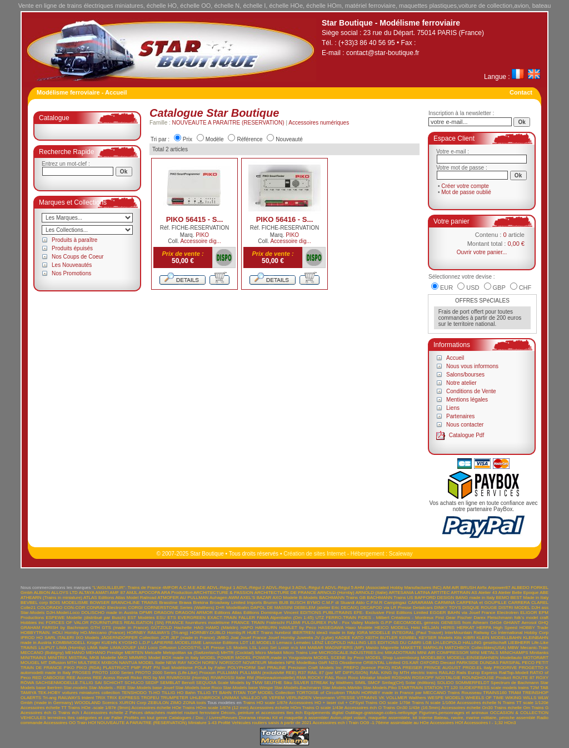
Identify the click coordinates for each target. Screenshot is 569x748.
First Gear (445, 617)
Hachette (183, 627)
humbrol (282, 632)
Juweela (305, 637)
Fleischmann (499, 617)
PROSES (81, 672)
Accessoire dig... (200, 241)
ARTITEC (440, 592)
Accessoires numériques (318, 123)
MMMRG (138, 657)
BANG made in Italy (475, 597)
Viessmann (324, 697)
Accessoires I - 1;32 (483, 722)
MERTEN (133, 652)
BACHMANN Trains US (390, 597)
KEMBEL (408, 637)
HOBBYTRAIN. (36, 632)
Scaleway (401, 554)
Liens (453, 408)
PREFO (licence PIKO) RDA (372, 667)
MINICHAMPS (514, 652)
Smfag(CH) (393, 682)
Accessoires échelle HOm (275, 707)
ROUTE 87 (523, 677)
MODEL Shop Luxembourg (392, 657)
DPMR (146, 612)
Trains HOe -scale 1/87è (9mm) (99, 707)
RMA (301, 677)
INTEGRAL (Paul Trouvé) (417, 632)
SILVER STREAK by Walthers (323, 682)
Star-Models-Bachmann (297, 687)
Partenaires (460, 416)
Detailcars (423, 607)
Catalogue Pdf (466, 435)
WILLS (529, 697)
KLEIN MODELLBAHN (498, 637)
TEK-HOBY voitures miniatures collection (79, 692)
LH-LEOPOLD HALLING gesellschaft (469, 642)
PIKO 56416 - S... (284, 219)
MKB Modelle (102, 657)
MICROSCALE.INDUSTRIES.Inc (351, 652)
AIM (447, 587)
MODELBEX (433, 657)
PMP (136, 667)
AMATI (102, 592)
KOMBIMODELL (69, 642)
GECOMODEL (407, 622)
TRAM (514, 692)
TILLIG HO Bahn (179, 692)
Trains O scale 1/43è (322, 707)
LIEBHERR (519, 642)
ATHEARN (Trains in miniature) (51, 597)
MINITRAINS (33, 657)
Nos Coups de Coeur (77, 257)
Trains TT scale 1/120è (525, 702)
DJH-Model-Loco (62, 612)
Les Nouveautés (72, 265)
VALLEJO (250, 697)
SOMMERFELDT (472, 682)
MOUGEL (30, 662)
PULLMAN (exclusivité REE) (267, 672)
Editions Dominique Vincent (270, 612)
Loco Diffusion (162, 647)
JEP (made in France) (193, 637)
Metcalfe (153, 652)
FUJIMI (293, 622)
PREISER (412, 667)
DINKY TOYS (447, 607)
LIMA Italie (97, 647)
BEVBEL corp (34, 602)
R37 (302, 672)
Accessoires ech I (329, 722)
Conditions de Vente (471, 391)
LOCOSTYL (190, 647)
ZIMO (176, 702)
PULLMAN (227, 672)
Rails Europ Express (476, 672)
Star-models (75, 687)
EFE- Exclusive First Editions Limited (391, 612)
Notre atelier (461, 383)
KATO (358, 637)
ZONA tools (194, 702)
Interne (426, 717)
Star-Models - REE (107, 687)
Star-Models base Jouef (150, 687)
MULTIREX (89, 662)
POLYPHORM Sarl (246, 667)
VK (381, 697)
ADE (201, 587)
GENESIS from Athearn (464, 622)
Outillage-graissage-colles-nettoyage (381, 712)
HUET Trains (260, 632)
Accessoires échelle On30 (467, 707)
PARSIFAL (510, 662)
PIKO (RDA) (88, 667)
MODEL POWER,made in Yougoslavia (274, 657)
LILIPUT (46, 647)
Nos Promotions (71, 273)
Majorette (390, 647)
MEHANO (74, 652)
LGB (427, 642)
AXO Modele (284, 597)
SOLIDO (445, 682)
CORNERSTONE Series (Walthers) (179, 607)
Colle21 (28, 607)
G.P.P (386, 622)
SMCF (374, 682)
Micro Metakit (268, 652)
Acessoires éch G (38, 712)
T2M (534, 687)
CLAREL (539, 602)
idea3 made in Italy (336, 632)
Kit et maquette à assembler (300, 717)
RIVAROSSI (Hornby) (188, 677)
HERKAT (466, 627)
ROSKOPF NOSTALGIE (436, 677)
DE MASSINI (280, 607)
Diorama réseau (255, 717)
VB (265, 697)
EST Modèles (141, 617)
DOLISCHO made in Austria (109, 612)
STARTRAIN (410, 687)
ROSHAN (401, 677)
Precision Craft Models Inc (315, 667)
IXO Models (87, 637)
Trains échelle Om (512, 707)
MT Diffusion (53, 662)
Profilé (224, 722)
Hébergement (368, 554)
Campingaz (395, 602)
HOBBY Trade (534, 627)
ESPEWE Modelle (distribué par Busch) (86, 617)
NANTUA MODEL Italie (141, 662)
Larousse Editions (220, 642)
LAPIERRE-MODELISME (176, 642)
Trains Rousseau (465, 692)
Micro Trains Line (300, 652)
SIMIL (360, 682)
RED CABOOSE (48, 677)
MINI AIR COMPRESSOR (443, 652)
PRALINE (276, 667)
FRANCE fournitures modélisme (197, 622)
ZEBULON (158, 702)
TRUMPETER (174, 697)
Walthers (417, 697)
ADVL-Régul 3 (280, 587)
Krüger (93, 642)
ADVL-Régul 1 (221, 587)
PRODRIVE (505, 667)
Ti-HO (154, 692)
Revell (123, 677)
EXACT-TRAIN (222, 617)
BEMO (503, 597)
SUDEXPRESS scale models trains (493, 687)
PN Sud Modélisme (173, 667)
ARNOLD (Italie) (372, 592)
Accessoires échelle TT (44, 707)
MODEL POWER (217, 657)
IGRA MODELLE (373, 632)
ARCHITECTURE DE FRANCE (285, 592)
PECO (528, 662)
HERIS (448, 627)
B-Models (308, 597)
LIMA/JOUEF (123, 647)
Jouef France (253, 637)
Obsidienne (351, 662)
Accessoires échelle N (479, 702)
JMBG (223, 637)
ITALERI (66, 637)
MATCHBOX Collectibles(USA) (475, 647)
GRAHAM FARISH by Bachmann (54, 627)
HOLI (57, 632)
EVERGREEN (192, 617)
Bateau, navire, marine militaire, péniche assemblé (484, 717)
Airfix (482, 587)
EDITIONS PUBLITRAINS (326, 612)
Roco (341, 677)
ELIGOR (528, 612)
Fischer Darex (471, 617)
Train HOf (86, 722)
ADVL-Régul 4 (310, 587)
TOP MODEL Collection (271, 692)
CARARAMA (420, 602)
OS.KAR (410, 662)
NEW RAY (176, 662)
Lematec (302, 642)
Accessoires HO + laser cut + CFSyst (326, 702)
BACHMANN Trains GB (342, 597)
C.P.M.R (374, 602)
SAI (98, 682)
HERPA (483, 627)
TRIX (101, 697)
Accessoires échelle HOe (157, 707)
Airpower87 (499, 587)
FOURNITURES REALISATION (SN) (127, 622)
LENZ (317, 642)
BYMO (314, 602)
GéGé (496, 622)
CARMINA (445, 602)
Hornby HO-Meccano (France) (94, 632)
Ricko (136, 677)
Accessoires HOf (446, 722)
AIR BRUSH (464, 587)
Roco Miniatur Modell (369, 677)
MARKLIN (433, 647)
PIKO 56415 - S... (194, 219)
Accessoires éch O (363, 707)
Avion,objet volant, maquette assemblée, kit (373, 717)
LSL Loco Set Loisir (269, 647)
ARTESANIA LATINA (409, 592)
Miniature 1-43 (202, 722)
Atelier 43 (487, 592)
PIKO (202, 235)
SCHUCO (134, 682)
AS (474, 592)
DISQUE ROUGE (479, 607)
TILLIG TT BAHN (214, 692)
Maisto (372, 647)
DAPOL (258, 607)
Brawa (185, 602)
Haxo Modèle (359, 627)
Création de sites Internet (314, 554)
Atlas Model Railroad (135, 597)
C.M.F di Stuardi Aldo (343, 602)
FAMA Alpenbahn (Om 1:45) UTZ (290, 617)
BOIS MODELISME (68, 602)
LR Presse (213, 647)
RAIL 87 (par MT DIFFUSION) (338, 672)
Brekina (200, 602)
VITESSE (345, 697)
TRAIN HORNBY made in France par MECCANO (396, 692)
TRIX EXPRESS (123, 697)
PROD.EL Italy (477, 667)
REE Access (79, 677)
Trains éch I (70, 712)
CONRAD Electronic (107, 607)
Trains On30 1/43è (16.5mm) (411, 707)
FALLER (246, 617)
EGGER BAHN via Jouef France (463, 612)
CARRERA (519, 602)
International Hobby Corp (523, 632)
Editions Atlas (228, 612)
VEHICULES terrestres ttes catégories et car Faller (71, 717)
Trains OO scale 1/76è (387, 702)
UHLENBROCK (205, 697)
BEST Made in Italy (529, 597)
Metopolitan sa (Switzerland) (191, 652)
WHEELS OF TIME (484, 697)
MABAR (315, 647)
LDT (244, 642)
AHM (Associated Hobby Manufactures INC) (398, 587)
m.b (294, 647)
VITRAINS (367, 697)
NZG (333, 662)
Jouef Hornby (281, 637)
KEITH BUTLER (381, 637)
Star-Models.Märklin (342, 687)
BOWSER (100, 602)
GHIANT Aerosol (520, 622)
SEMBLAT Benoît (177, 682)
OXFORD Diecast (437, 662)
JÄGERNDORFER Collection (130, 637)
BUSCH (298, 602)
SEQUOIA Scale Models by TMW (229, 682)
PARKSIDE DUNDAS (477, 662)
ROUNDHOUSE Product (486, 677)
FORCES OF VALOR (67, 622)
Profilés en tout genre (145, 717)
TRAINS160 (495, 692)
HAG (198, 627)
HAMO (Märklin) (222, 627)
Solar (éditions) (421, 682)
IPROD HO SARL (38, 637)
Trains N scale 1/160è (434, 702)
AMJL (131, 592)
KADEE (342, 637)
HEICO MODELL (392, 627)
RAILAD (447, 672)
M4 (303, 647)
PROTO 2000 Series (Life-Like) (166, 672)
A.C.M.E (187, 587)
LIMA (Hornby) (71, 647)
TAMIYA (28, 692)
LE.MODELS (262, 642)
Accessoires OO (59, 722)
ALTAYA (86, 592)
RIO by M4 (154, 677)
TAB (544, 687)
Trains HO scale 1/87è (265, 702)
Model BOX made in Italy (173, 657)
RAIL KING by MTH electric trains (403, 672)
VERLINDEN (299, 697)
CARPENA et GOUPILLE (481, 602)
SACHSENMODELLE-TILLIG (64, 682)
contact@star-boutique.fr (383, 53)
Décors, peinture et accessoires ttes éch (262, 712)
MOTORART (535, 657)
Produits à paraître (74, 240)
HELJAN (430, 627)
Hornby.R (236, 632)
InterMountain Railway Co (470, 632)
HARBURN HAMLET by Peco (285, 627)
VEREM (276, 697)
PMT (147, 667)
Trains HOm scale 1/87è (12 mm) (216, 707)
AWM (233, 597)
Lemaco (284, 642)
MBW (513, 647)
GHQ (543, 622)
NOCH (194, 662)
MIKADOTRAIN (400, 652)
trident (88, 697)
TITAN (239, 692)
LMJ (142, 647)
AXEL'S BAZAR (255, 597)
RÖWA (27, 682)
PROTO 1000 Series (112, 672)
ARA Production (177, 592)
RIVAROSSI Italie (228, 677)
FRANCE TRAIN (247, 622)
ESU (161, 617)
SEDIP (151, 682)
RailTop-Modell (513, 672)
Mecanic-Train (534, 647)
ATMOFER (168, 597)
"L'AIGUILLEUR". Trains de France (126, 587)
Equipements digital (323, 712)
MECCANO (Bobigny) (42, 652)
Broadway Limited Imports (236, 602)
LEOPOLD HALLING (346, 642)
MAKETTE (411, 647)
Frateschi (275, 622)
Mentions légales (467, 400)
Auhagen (218, 597)
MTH (72, 662)
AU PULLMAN (194, 597)
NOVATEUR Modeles (264, 662)
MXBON (110, 662)
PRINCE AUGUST (442, 667)
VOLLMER (396, 697)
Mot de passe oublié (466, 192)
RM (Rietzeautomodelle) (271, 677)
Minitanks (539, 652)
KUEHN (109, 642)
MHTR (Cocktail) (237, 652)
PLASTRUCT (116, 667)
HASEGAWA (330, 627)
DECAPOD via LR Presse (385, 607)
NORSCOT (230, 662)
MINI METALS (484, 652)
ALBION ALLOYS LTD (56, 592)
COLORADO (50, 607)
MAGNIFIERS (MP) (344, 647)
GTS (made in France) (125, 627)
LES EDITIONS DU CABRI (394, 642)
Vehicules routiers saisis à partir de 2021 (272, 722)
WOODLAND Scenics (96, 702)
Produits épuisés (72, 248)
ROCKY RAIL (321, 677)
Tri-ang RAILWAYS (62, 697)
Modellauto (511, 657)
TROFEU (150, 697)
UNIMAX (230, 697)
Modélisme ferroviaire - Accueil (82, 92)
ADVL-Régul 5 (339, 587)
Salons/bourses (465, 374)
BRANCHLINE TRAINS (134, 602)
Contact (521, 92)
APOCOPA (149, 592)
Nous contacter (464, 425)
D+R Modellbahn (232, 607)
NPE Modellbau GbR (306, 662)
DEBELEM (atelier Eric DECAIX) (326, 607)
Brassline (168, 602)
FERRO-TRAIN (341, 617)
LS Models (237, 647)
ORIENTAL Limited (382, 662)
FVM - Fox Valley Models (353, 622)
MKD (123, 657)
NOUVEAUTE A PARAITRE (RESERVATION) (228, 123)
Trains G (540, 707)
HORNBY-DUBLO (208, 632)
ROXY (542, 677)
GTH (95, 627)
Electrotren (508, 612)
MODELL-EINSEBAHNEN (472, 657)
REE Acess (104, 677)
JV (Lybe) (324, 637)
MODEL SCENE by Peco (338, 657)
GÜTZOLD (161, 627)
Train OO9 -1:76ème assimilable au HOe (388, 722)
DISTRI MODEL (514, 607)
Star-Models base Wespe (248, 687)
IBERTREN (303, 632)
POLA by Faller (210, 667)
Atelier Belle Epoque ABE (523, 592)
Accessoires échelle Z (105, 712)
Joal (235, 637)
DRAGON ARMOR (194, 612)
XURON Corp (133, 702)
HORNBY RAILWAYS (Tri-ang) (157, 632)
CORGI (135, 607)
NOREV (210, 662)
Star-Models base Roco (199, 687)
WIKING (513, 697)
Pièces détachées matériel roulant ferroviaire (174, 712)
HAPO (247, 627)
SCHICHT (113, 682)
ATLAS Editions (98, 597)
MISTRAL (78, 657)
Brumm (270, 602)
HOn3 (510, 722)
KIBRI (469, 637)
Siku (287, 682)
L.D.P (144, 642)
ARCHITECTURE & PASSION (223, 592)
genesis (432, 622)
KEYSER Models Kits (439, 637)
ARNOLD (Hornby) (336, 592)
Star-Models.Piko (380, 687)
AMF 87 (117, 592)
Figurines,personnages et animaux (453, 712)
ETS (171, 617)
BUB (283, 602)
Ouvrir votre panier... (482, 252)
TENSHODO (134, 692)
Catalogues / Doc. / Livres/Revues (203, 717)
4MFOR (170, 587)
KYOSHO (127, 642)
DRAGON (163, 612)
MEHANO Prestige (104, 652)
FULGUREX (314, 622)
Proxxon (207, 672)
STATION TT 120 (441, 687)
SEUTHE (273, 682)
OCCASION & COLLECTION (519, 712)
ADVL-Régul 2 (250, 587)
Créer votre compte (465, 186)
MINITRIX (57, 657)
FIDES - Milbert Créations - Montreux (395, 617)
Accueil (455, 358)
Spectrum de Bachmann (515, 682)
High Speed (505, 627)
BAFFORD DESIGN (434, 597)
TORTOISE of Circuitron (320, 692)
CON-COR (74, 607)
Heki (415, 627)
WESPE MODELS (446, 697)
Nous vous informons (472, 366)
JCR (165, 637)
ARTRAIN (460, 592)
